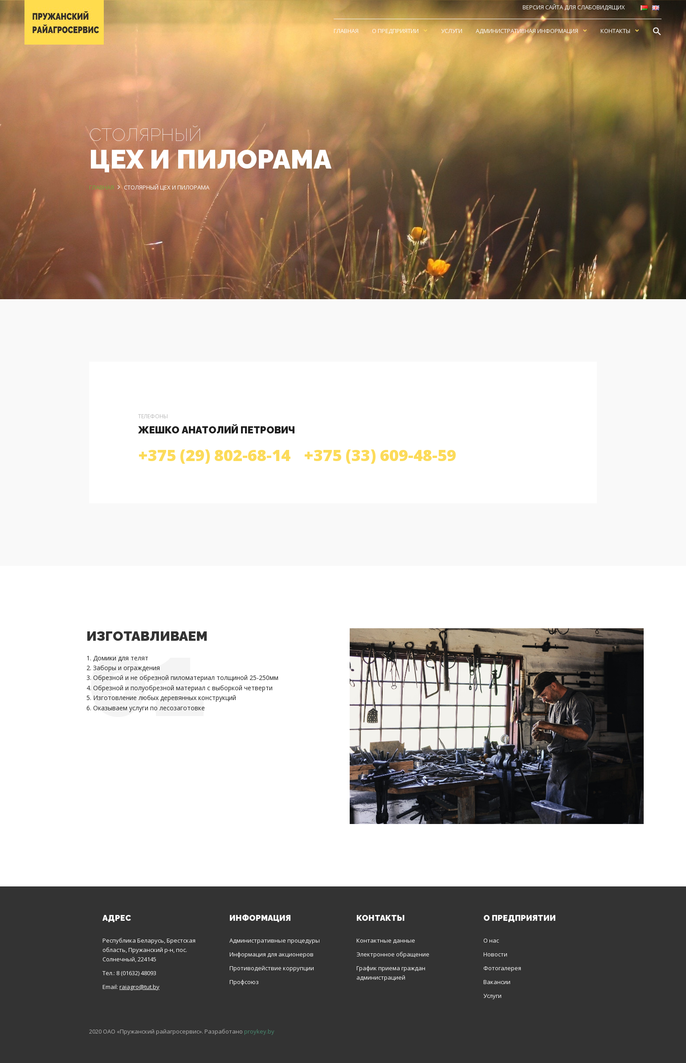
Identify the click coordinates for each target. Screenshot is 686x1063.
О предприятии (395, 31)
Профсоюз (244, 982)
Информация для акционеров (271, 954)
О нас (491, 940)
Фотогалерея (502, 968)
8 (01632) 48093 (136, 973)
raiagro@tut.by (139, 987)
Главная (346, 31)
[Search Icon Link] (657, 31)
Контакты (615, 31)
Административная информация (527, 31)
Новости (495, 954)
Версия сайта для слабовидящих (574, 7)
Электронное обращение (392, 954)
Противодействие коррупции (271, 968)
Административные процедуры (274, 940)
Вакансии (496, 982)
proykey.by (259, 1031)
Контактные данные (385, 940)
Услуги (451, 31)
